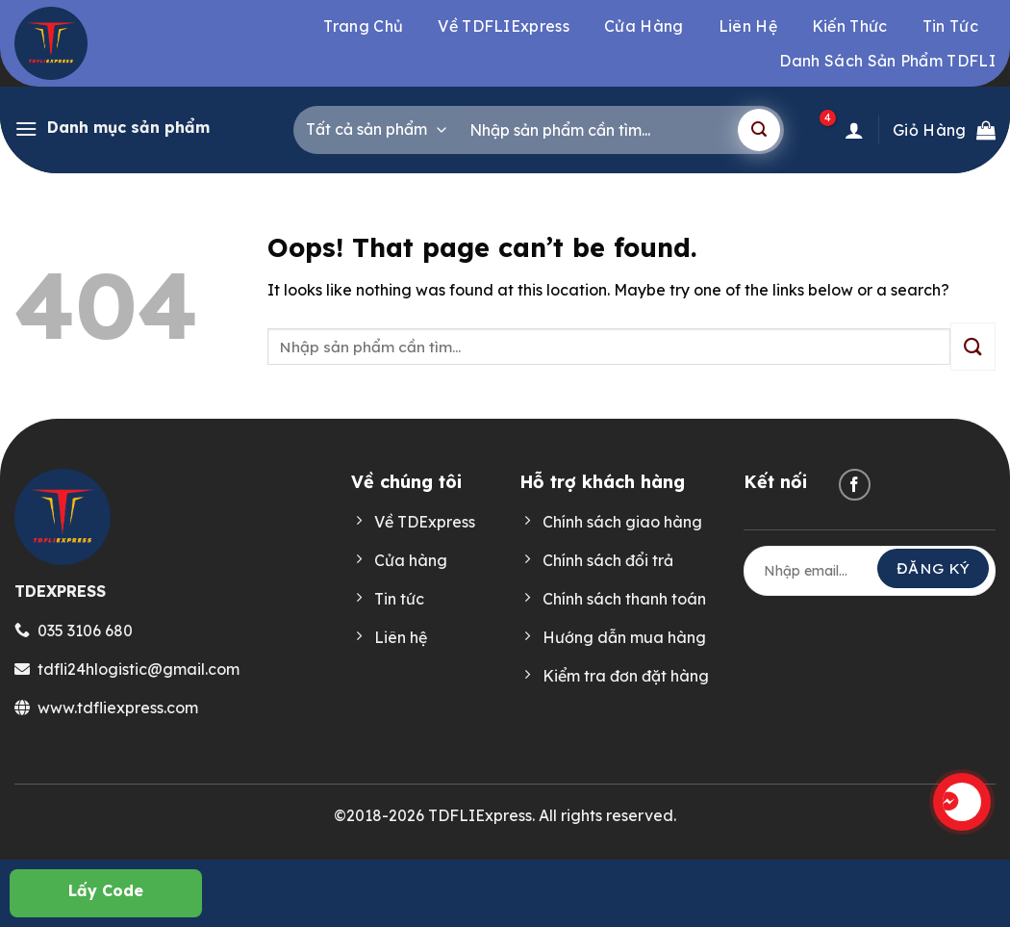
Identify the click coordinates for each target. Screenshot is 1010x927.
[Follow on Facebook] (855, 485)
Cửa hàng (644, 26)
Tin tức (950, 26)
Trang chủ (363, 26)
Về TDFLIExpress (503, 26)
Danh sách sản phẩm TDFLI (887, 60)
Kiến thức (850, 26)
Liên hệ (748, 26)
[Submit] (759, 130)
